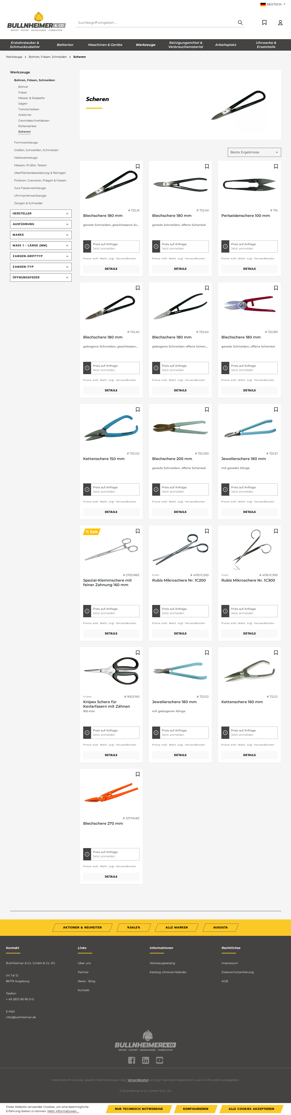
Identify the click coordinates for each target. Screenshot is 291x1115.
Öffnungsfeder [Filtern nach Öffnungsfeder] (41, 277)
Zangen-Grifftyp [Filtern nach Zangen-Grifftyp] (41, 256)
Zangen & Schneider (28, 203)
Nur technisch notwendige (139, 1109)
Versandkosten (138, 1080)
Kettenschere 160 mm (242, 702)
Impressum (230, 963)
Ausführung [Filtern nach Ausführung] (41, 224)
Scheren (24, 131)
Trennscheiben (28, 109)
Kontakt (83, 990)
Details (111, 269)
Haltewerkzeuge (25, 157)
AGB (225, 981)
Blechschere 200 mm (172, 459)
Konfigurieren (195, 1109)
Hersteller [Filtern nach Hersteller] (41, 213)
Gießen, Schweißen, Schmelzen (36, 150)
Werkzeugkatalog (162, 963)
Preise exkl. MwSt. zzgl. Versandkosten (109, 258)
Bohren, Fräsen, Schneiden (34, 80)
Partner (83, 972)
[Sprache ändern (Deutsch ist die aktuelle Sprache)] (272, 4)
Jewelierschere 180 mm (243, 459)
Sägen (22, 103)
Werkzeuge (20, 72)
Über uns (84, 963)
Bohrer (23, 87)
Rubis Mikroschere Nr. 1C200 (179, 580)
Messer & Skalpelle (31, 98)
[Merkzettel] (264, 22)
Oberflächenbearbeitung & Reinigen (40, 173)
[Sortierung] (254, 152)
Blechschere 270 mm (103, 823)
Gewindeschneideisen (33, 120)
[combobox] (156, 22)
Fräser (22, 92)
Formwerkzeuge (26, 142)
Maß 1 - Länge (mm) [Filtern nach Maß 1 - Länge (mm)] (41, 245)
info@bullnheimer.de (21, 1017)
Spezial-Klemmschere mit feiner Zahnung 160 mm (107, 582)
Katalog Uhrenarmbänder (168, 972)
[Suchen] (240, 22)
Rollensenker (27, 126)
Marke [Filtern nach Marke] (41, 235)
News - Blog (86, 981)
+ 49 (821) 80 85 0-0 (20, 999)
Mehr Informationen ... (63, 1111)
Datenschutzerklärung (238, 972)
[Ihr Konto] (280, 22)
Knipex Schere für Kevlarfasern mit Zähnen (106, 704)
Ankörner (25, 115)
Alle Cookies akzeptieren (251, 1109)
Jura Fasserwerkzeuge (30, 188)
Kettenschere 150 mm (104, 459)
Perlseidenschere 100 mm (245, 215)
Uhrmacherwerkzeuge (30, 195)
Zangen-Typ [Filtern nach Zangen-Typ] (41, 267)
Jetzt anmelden (104, 248)
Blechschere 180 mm (103, 215)
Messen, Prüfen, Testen (30, 165)
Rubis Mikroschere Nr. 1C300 (248, 580)
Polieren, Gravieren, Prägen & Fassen (40, 180)
